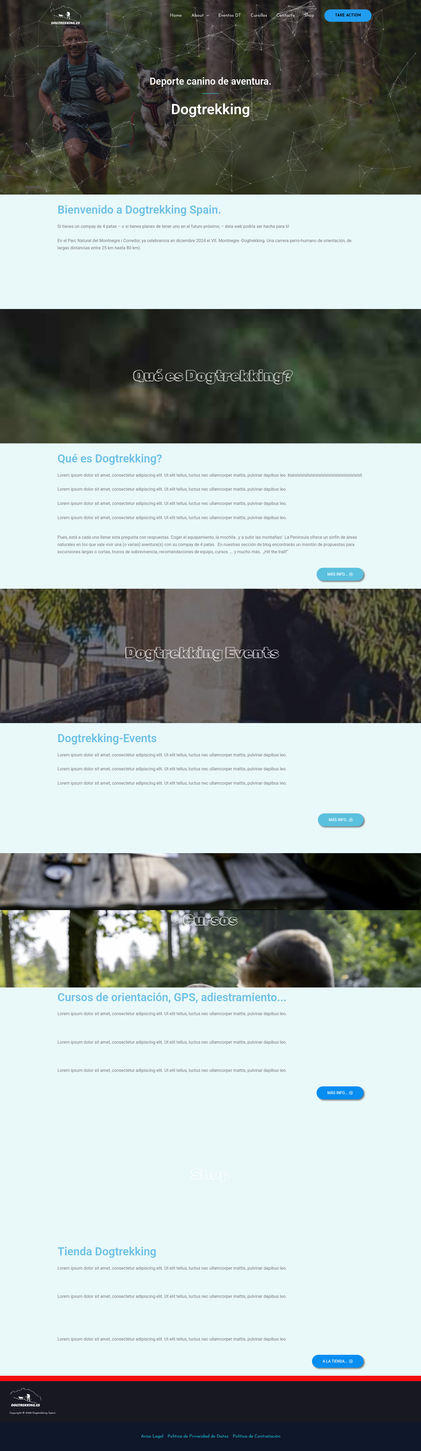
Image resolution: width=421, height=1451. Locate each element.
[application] (210, 15)
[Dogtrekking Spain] (65, 15)
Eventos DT (233, 15)
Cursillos (261, 15)
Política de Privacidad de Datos (198, 1436)
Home (181, 15)
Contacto (287, 15)
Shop (310, 15)
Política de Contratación (256, 1436)
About (204, 15)
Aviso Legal (152, 1436)
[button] (348, 15)
